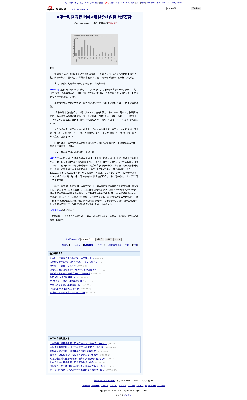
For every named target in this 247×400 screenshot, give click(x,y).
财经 (87, 3)
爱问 (163, 3)
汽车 (117, 3)
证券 (83, 9)
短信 (158, 3)
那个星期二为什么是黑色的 (63, 266)
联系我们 (113, 386)
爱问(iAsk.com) (72, 239)
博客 (102, 3)
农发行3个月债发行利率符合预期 (66, 281)
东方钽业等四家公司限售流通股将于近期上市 (72, 258)
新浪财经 (75, 9)
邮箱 (169, 3)
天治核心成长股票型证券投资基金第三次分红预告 (74, 355)
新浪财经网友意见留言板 (104, 380)
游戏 (128, 3)
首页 (66, 3)
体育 (76, 3)
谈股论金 (65, 245)
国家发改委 (55, 210)
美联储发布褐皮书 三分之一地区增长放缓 (70, 273)
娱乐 (81, 3)
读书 (138, 3)
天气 (153, 3)
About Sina (95, 386)
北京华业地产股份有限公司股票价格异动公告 (72, 362)
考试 (143, 3)
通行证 (180, 3)
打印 (127, 245)
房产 (122, 3)
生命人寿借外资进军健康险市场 (65, 285)
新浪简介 (86, 386)
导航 (174, 3)
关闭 (135, 245)
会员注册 (152, 386)
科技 (97, 3)
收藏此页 (76, 245)
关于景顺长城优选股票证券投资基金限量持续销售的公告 (77, 370)
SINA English (141, 386)
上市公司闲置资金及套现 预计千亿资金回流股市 (73, 270)
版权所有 (127, 395)
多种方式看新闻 (115, 245)
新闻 (71, 3)
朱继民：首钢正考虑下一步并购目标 (67, 292)
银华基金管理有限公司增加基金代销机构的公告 (73, 351)
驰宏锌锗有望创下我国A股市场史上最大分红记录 (74, 262)
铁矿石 (53, 158)
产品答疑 (161, 386)
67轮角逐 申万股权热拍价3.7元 (65, 289)
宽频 (112, 3)
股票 (92, 3)
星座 (148, 3)
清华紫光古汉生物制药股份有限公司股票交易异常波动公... (78, 366)
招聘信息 (122, 386)
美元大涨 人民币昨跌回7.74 (63, 277)
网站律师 (131, 386)
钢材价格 (54, 89)
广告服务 (104, 386)
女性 (133, 3)
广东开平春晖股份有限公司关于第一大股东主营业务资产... (78, 343)
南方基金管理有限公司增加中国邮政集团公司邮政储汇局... (78, 358)
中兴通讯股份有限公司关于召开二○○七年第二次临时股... (77, 347)
